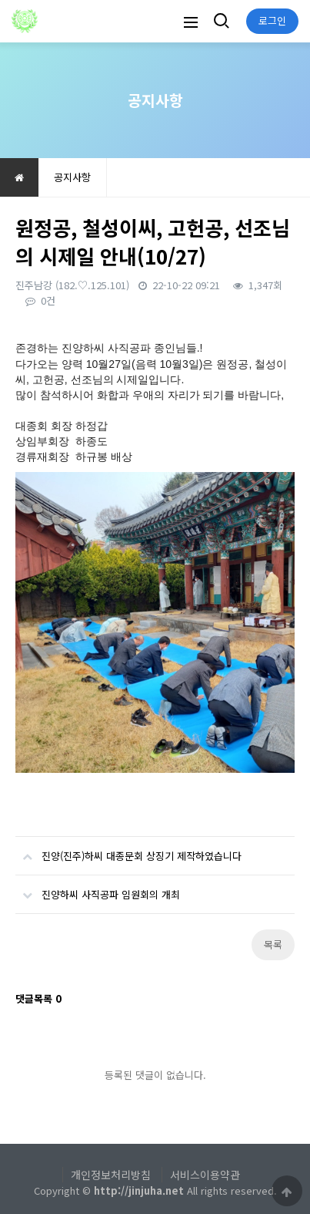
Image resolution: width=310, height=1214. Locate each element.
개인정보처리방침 (111, 1174)
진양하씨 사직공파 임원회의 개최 (97, 888)
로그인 (272, 20)
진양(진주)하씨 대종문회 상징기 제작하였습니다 (128, 850)
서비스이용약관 (205, 1174)
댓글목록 (38, 998)
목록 (273, 944)
